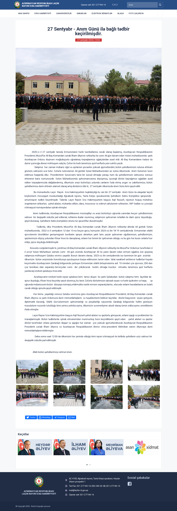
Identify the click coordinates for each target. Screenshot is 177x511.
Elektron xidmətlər (102, 13)
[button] (87, 464)
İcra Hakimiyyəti (42, 13)
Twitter (33, 417)
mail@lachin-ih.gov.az (78, 490)
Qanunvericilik (64, 13)
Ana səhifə (23, 13)
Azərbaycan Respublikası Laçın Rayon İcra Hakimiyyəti (40, 4)
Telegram (61, 417)
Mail (73, 417)
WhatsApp (46, 417)
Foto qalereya (136, 13)
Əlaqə (120, 13)
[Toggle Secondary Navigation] (160, 13)
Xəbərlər (82, 13)
